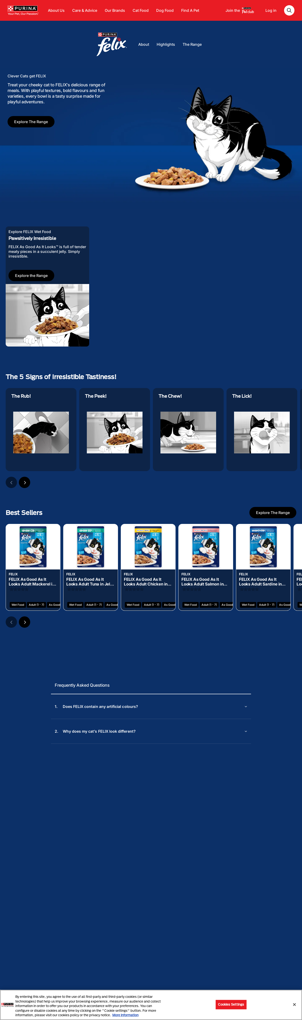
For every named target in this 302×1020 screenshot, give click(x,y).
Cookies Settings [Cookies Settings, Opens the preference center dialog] (231, 1004)
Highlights (166, 44)
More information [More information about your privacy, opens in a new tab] (125, 1015)
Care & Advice (84, 10)
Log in (271, 10)
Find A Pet (190, 10)
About (143, 44)
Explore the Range (31, 275)
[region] (151, 1005)
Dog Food (165, 10)
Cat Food (141, 10)
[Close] (294, 1004)
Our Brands (115, 10)
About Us (56, 10)
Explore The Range (31, 121)
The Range (192, 44)
